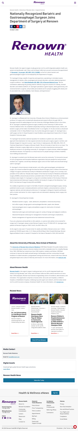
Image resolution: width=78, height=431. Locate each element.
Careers (21, 414)
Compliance (63, 416)
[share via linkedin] (20, 26)
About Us (21, 404)
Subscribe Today (39, 380)
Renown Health (14, 10)
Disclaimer (60, 428)
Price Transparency (37, 408)
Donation (41, 308)
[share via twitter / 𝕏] (14, 26)
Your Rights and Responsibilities (64, 413)
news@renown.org (14, 357)
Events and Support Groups (36, 422)
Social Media (63, 419)
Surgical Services (40, 10)
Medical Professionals (50, 406)
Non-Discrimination (65, 406)
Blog (20, 419)
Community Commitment (22, 410)
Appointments (36, 413)
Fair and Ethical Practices (67, 409)
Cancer (13, 306)
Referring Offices (51, 410)
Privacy (62, 404)
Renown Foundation (24, 406)
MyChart (34, 416)
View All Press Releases (39, 340)
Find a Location (36, 411)
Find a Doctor (36, 405)
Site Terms (67, 428)
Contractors (50, 412)
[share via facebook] (11, 26)
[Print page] (23, 26)
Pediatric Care (55, 313)
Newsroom (22, 416)
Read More (19, 333)
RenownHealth (35, 312)
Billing (34, 419)
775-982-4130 (6, 412)
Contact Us (22, 422)
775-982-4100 (6, 408)
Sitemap (73, 428)
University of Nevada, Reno (26, 10)
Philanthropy (34, 308)
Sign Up (55, 393)
